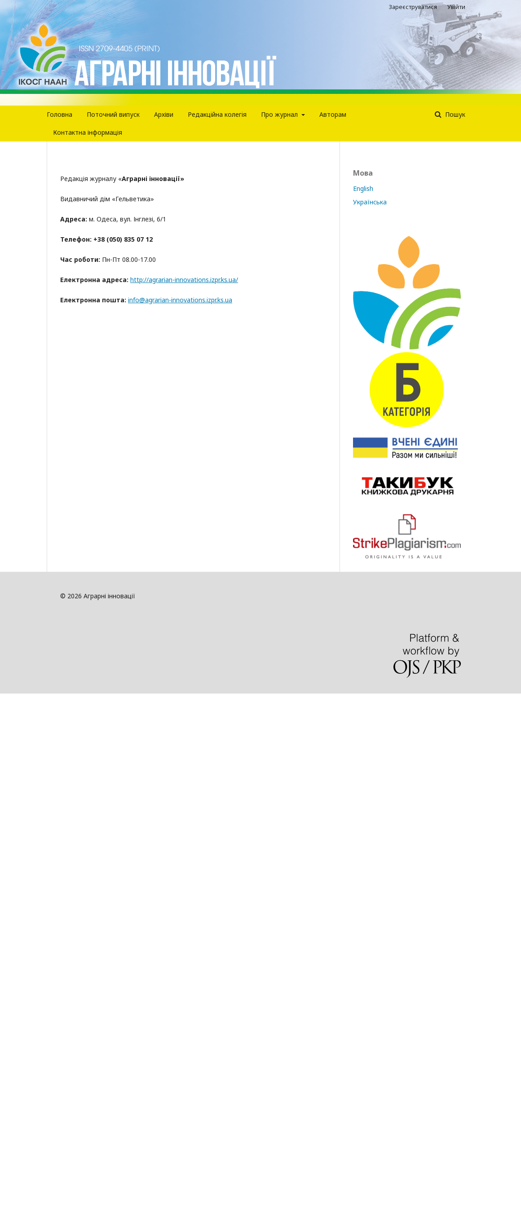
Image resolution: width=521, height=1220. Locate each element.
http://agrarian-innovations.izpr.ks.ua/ (184, 279)
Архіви (163, 114)
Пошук (454, 114)
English (363, 188)
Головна (59, 114)
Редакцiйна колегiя (217, 114)
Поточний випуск (113, 114)
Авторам (332, 114)
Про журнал (280, 114)
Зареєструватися (413, 7)
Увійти (456, 7)
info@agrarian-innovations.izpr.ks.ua (180, 300)
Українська (370, 202)
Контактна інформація (87, 132)
